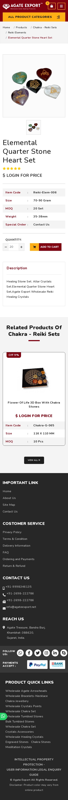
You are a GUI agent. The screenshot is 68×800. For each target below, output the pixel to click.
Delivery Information (16, 546)
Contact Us (41, 225)
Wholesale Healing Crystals (24, 737)
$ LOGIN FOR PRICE (22, 175)
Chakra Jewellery (16, 701)
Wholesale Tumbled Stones (24, 716)
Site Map (9, 505)
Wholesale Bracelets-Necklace (26, 696)
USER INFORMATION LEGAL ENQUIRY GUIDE (34, 772)
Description (17, 268)
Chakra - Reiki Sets (45, 27)
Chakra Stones (41, 742)
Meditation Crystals (18, 747)
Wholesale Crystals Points (23, 706)
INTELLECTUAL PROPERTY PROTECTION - (34, 762)
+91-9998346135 (18, 587)
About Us (9, 498)
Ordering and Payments (19, 559)
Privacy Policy (12, 532)
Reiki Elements (17, 32)
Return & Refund (14, 566)
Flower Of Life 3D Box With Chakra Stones (34, 405)
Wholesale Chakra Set (20, 711)
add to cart (44, 247)
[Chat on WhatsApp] (3, 716)
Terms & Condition (15, 539)
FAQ (6, 552)
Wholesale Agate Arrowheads (26, 691)
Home (6, 27)
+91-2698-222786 (20, 593)
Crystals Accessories (19, 732)
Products (21, 27)
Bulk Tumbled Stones (19, 722)
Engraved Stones (17, 742)
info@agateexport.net (21, 607)
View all (34, 460)
